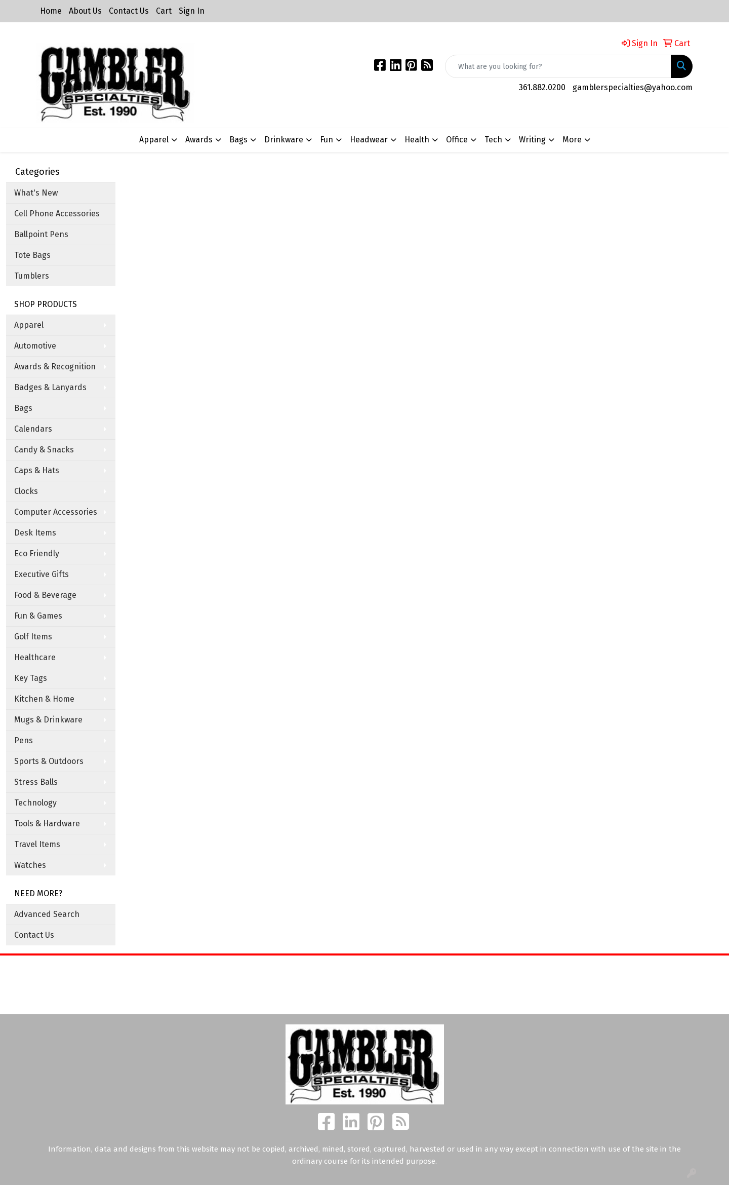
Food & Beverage (45, 595)
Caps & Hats (36, 470)
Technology (35, 803)
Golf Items (33, 636)
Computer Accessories (55, 512)
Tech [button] (493, 139)
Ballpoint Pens (41, 234)
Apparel (29, 325)
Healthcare (35, 657)
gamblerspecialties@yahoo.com (633, 87)
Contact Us (129, 11)
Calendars (33, 429)
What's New (36, 193)
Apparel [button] (154, 139)
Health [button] (416, 139)
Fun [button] (326, 139)
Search (455, 970)
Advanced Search (46, 914)
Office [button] (457, 139)
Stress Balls (36, 782)
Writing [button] (532, 139)
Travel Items (37, 844)
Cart (164, 11)
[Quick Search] (558, 66)
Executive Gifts (41, 574)
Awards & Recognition (55, 366)
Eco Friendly (36, 553)
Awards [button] (199, 139)
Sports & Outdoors (49, 761)
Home (51, 11)
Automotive (35, 346)
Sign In (192, 11)
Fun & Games (38, 616)
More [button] (572, 139)
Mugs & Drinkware (48, 719)
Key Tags (30, 678)
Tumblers (31, 276)
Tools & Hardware (47, 823)
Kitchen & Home (44, 699)
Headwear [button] (369, 139)
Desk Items (35, 533)
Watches (30, 865)
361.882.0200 (542, 87)
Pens (23, 740)
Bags (23, 408)
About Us (85, 11)
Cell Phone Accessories (57, 213)
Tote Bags (32, 255)
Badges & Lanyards (50, 387)
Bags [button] (238, 139)
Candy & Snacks (44, 449)
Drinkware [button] (283, 139)
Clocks (26, 491)
